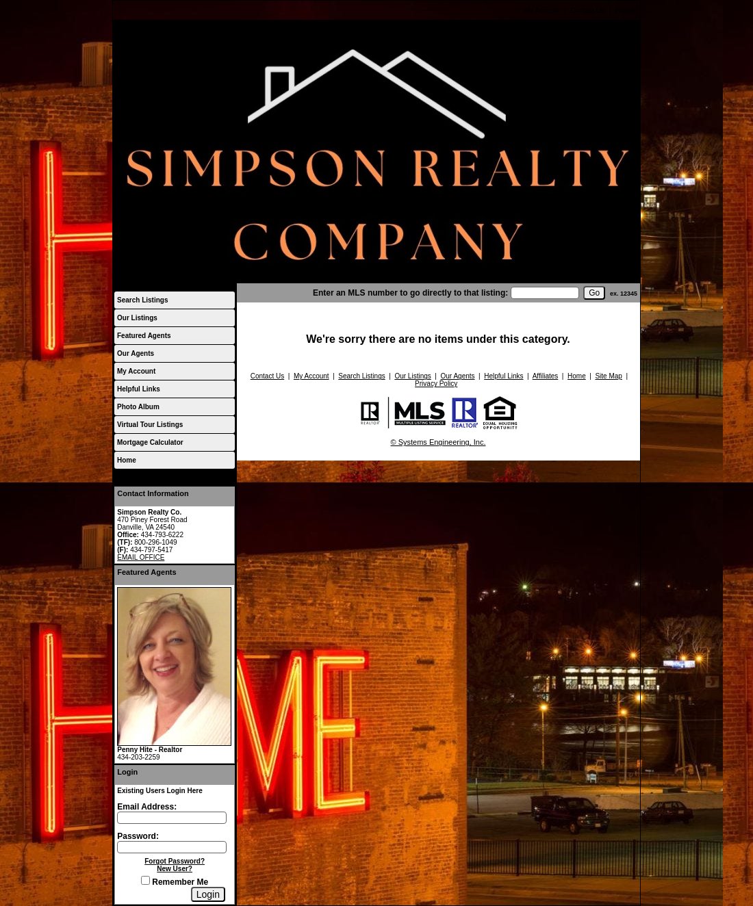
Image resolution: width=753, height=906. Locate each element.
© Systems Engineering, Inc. (438, 442)
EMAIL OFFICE (140, 557)
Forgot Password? (174, 861)
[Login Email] (172, 818)
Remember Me (174, 882)
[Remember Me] (145, 880)
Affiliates (546, 376)
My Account (542, 10)
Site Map (608, 376)
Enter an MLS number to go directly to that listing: (410, 293)
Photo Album (138, 407)
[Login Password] (172, 847)
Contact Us (587, 10)
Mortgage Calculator (150, 442)
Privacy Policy (436, 383)
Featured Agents (144, 335)
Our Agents (135, 353)
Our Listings (137, 318)
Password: (138, 836)
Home (624, 10)
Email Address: (147, 807)
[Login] (208, 894)
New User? (174, 868)
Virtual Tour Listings (150, 424)
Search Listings (142, 300)
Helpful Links (138, 389)
